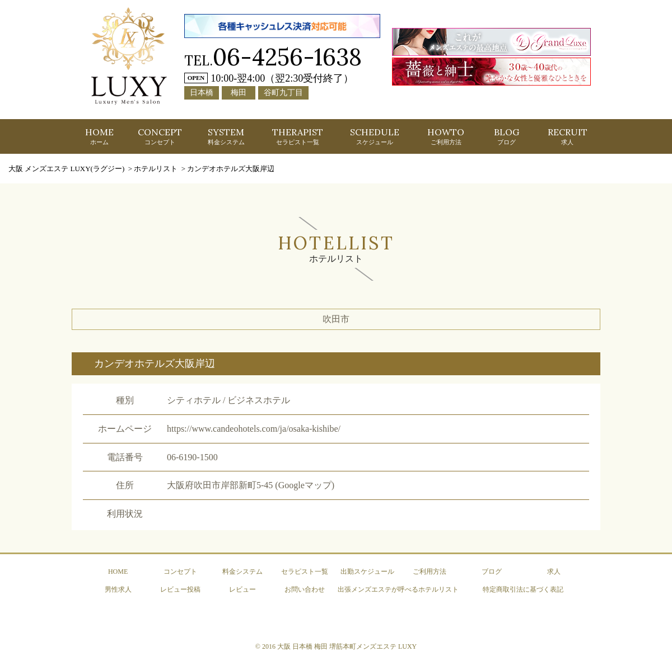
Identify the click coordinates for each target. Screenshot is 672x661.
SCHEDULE (374, 135)
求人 (554, 571)
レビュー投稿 (180, 589)
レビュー (242, 589)
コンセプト (180, 571)
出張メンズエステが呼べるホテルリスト (398, 589)
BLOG (506, 135)
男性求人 (118, 589)
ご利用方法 (429, 571)
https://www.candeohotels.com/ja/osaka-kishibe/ (253, 428)
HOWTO (445, 135)
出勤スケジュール (367, 571)
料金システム (242, 571)
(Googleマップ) (304, 485)
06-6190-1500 (192, 457)
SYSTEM (226, 135)
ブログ (492, 571)
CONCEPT (160, 135)
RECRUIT (567, 135)
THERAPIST (297, 135)
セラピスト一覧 (304, 571)
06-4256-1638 (287, 57)
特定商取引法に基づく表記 (523, 589)
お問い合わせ (304, 589)
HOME (99, 135)
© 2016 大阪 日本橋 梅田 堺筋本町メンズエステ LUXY (336, 646)
